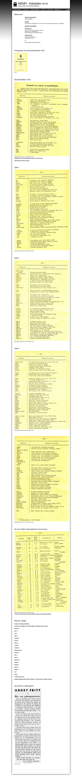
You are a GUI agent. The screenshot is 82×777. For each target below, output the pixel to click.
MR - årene (25, 9)
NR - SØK (43, 9)
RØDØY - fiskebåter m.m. (33, 3)
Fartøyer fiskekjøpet (35, 9)
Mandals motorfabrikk (30, 26)
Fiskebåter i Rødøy (17, 9)
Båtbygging (57, 9)
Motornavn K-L (28, 35)
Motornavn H (28, 28)
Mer (67, 9)
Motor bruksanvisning (30, 17)
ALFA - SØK (49, 9)
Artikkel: (27, 21)
